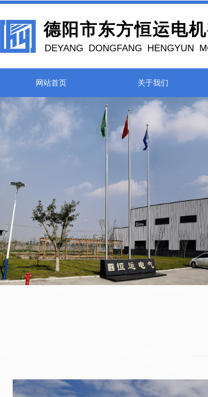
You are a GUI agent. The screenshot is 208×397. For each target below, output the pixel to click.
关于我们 (153, 82)
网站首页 (51, 82)
